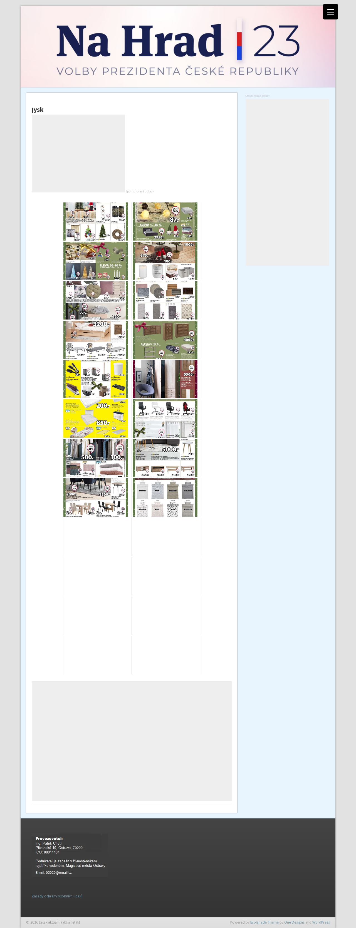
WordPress (321, 922)
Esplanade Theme (264, 922)
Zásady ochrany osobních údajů (57, 896)
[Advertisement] (78, 153)
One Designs (294, 922)
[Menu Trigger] (330, 11)
